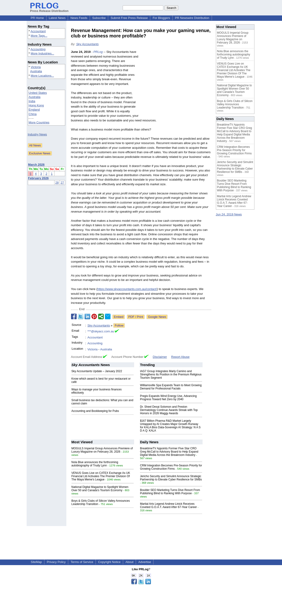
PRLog (98, 52)
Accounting (37, 49)
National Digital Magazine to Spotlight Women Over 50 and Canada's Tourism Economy (100, 488)
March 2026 (36, 164)
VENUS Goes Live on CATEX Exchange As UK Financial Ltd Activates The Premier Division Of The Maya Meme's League (100, 476)
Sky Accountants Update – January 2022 (96, 371)
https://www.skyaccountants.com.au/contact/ (127, 289)
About (129, 562)
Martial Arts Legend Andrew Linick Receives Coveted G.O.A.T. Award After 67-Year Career (168, 505)
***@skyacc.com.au (100, 331)
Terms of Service (82, 562)
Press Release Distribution (49, 9)
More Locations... (42, 75)
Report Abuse (180, 357)
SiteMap (36, 562)
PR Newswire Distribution (192, 18)
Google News (157, 317)
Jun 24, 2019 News (229, 214)
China (33, 114)
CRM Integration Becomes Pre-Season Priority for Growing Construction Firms (171, 467)
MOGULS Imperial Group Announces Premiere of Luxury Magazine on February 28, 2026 (102, 450)
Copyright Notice (109, 562)
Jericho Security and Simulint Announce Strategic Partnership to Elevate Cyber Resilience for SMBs (171, 478)
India (32, 101)
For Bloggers (161, 18)
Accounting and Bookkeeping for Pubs (95, 411)
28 (57, 182)
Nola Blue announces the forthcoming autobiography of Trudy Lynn (94, 464)
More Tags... (39, 35)
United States (38, 92)
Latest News (57, 18)
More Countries (39, 122)
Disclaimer (160, 357)
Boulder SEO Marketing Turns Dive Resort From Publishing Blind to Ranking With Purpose (170, 491)
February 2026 (38, 178)
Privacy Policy (56, 562)
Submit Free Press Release (129, 18)
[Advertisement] (176, 84)
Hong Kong (36, 105)
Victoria (36, 67)
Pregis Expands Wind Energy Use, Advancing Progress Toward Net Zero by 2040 (168, 397)
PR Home (37, 18)
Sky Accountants (87, 44)
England (34, 109)
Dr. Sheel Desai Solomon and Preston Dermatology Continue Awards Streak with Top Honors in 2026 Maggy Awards (169, 410)
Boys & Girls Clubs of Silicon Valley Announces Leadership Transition (235, 104)
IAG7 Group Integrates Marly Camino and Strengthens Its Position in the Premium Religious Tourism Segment (170, 374)
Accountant (38, 31)
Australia (36, 71)
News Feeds (78, 18)
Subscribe (99, 18)
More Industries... (42, 53)
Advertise (144, 562)
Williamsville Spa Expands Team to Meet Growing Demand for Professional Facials (171, 387)
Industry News (37, 134)
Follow (119, 325)
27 (62, 182)
